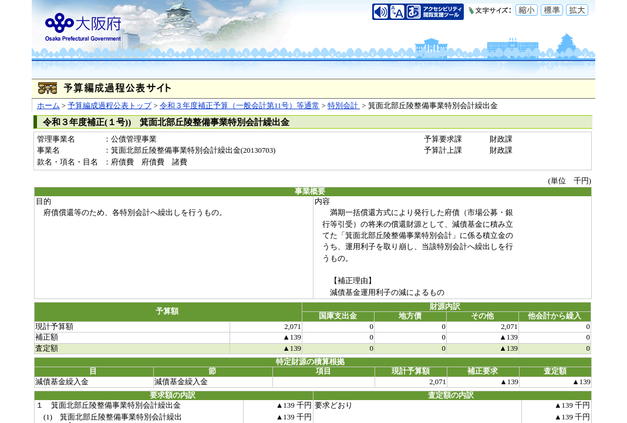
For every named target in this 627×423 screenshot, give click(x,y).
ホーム (48, 106)
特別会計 (344, 106)
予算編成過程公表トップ (109, 106)
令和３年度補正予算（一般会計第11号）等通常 (239, 106)
